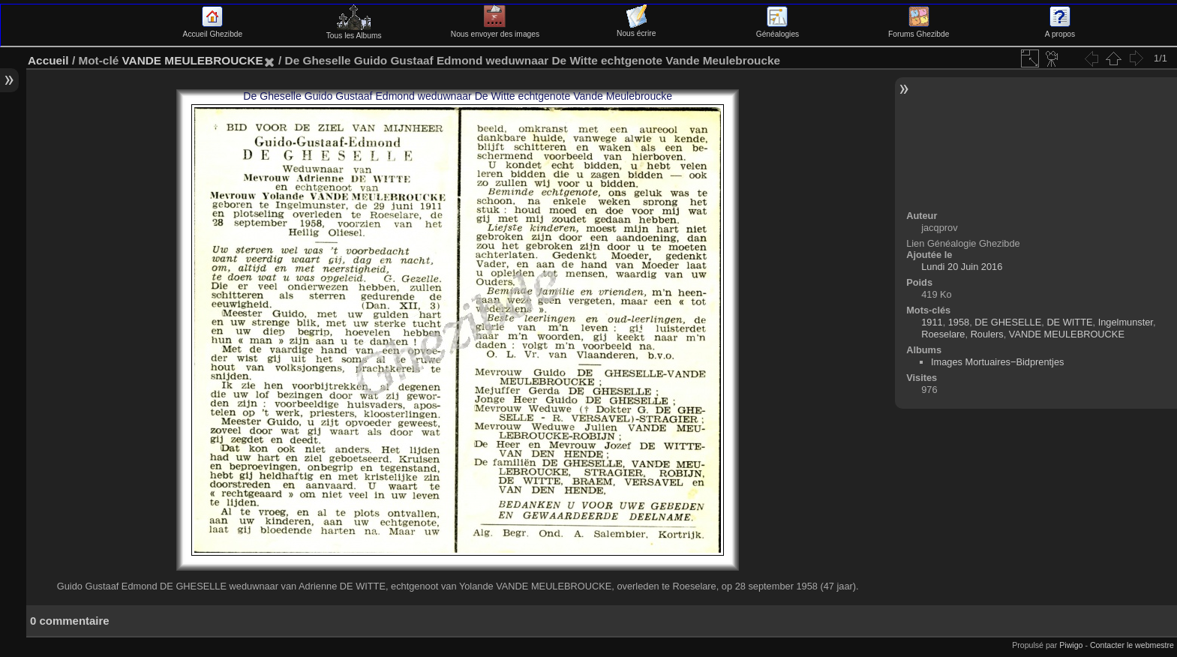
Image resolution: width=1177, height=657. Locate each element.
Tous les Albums (354, 31)
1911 (931, 322)
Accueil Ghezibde (213, 30)
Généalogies (777, 30)
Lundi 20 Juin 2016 (961, 266)
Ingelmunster (1125, 322)
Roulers (987, 334)
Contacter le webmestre (1132, 645)
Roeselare (943, 334)
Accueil (48, 60)
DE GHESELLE (1007, 322)
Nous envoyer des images (495, 30)
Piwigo (1070, 645)
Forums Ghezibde (918, 30)
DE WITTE (1069, 322)
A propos (1060, 30)
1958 (958, 322)
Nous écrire (636, 29)
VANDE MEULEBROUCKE (192, 60)
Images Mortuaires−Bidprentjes (997, 362)
